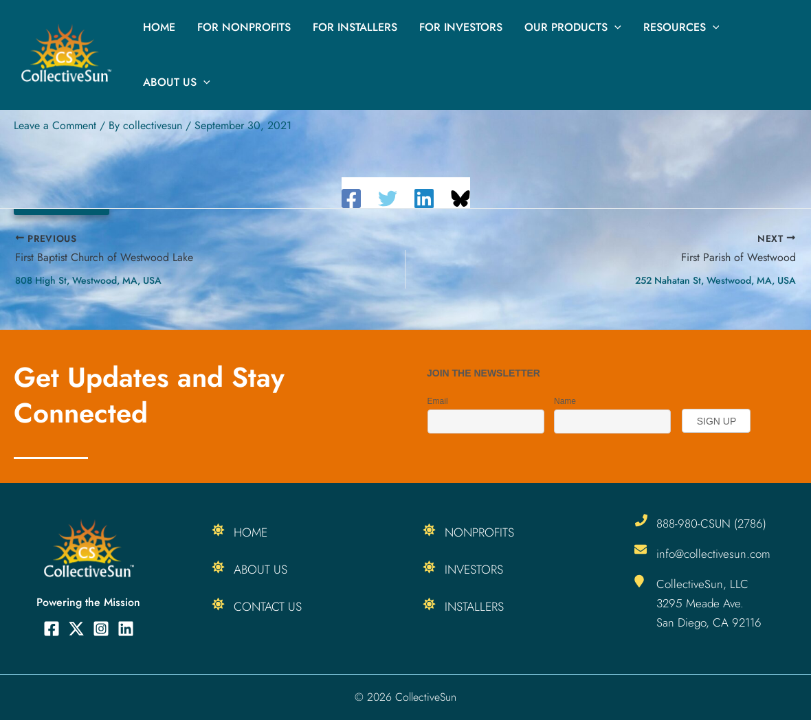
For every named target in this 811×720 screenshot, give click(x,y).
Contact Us (268, 607)
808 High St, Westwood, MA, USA (88, 280)
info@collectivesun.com (713, 553)
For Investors (460, 27)
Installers (475, 607)
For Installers (355, 27)
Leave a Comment (55, 125)
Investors (474, 569)
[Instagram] (101, 628)
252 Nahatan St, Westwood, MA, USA (715, 280)
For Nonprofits (244, 27)
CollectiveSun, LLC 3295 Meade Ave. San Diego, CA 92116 (709, 603)
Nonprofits (480, 532)
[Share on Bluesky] (460, 198)
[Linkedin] (424, 198)
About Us (176, 82)
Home (159, 27)
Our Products (572, 27)
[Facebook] (351, 198)
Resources (681, 27)
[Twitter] (387, 198)
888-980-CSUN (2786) (711, 523)
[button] (614, 27)
